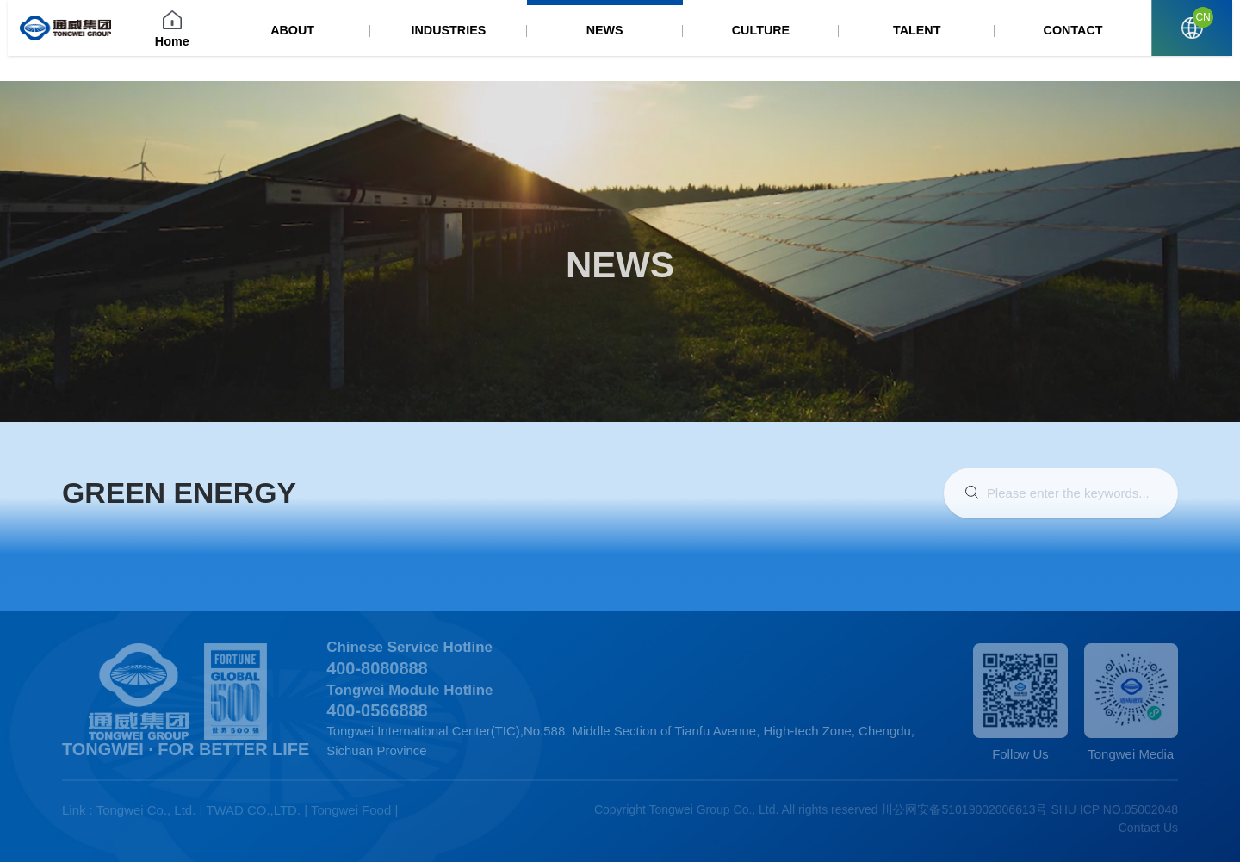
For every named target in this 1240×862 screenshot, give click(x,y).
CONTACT (1092, 42)
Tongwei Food (351, 810)
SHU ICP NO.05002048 (1114, 809)
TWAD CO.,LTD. (253, 810)
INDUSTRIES (560, 42)
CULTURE (826, 42)
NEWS (692, 42)
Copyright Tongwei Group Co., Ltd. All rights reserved (736, 809)
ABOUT (427, 42)
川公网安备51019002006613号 (964, 809)
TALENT (959, 42)
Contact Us (1148, 827)
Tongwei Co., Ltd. (146, 810)
